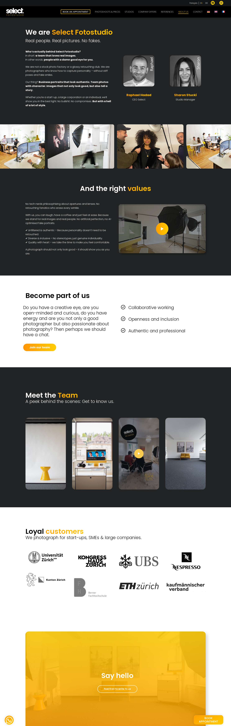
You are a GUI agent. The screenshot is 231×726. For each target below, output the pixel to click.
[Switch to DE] (206, 5)
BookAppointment (208, 719)
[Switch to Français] (194, 5)
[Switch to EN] (201, 5)
